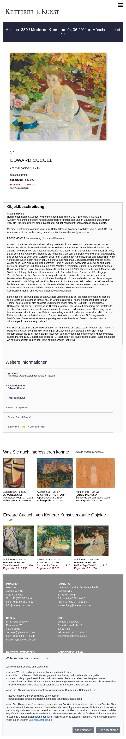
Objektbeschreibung (25, 206)
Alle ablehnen (83, 730)
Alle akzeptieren (108, 730)
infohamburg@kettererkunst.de (74, 605)
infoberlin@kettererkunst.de (20, 639)
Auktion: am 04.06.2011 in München (58, 30)
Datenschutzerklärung (40, 719)
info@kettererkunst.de (18, 605)
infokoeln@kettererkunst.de (72, 636)
